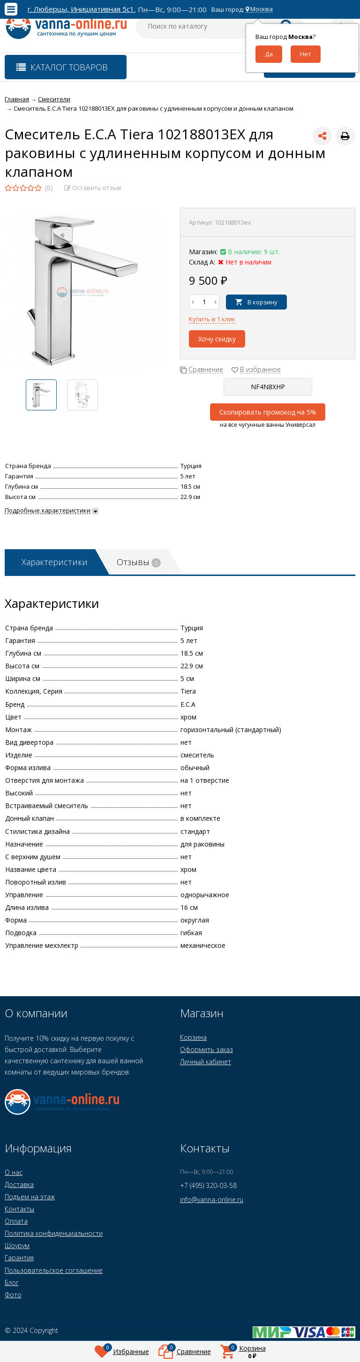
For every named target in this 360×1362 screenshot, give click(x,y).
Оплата (16, 1221)
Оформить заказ (206, 1049)
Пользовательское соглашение (54, 1270)
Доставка (19, 1184)
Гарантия (19, 1257)
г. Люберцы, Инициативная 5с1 (81, 9)
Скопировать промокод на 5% (267, 412)
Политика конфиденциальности (54, 1233)
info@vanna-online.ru (211, 1199)
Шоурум (17, 1245)
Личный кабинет (205, 1061)
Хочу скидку (217, 338)
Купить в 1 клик (212, 319)
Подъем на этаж (30, 1196)
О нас (13, 1172)
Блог (12, 1282)
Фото (13, 1294)
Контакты (19, 1208)
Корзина (193, 1037)
